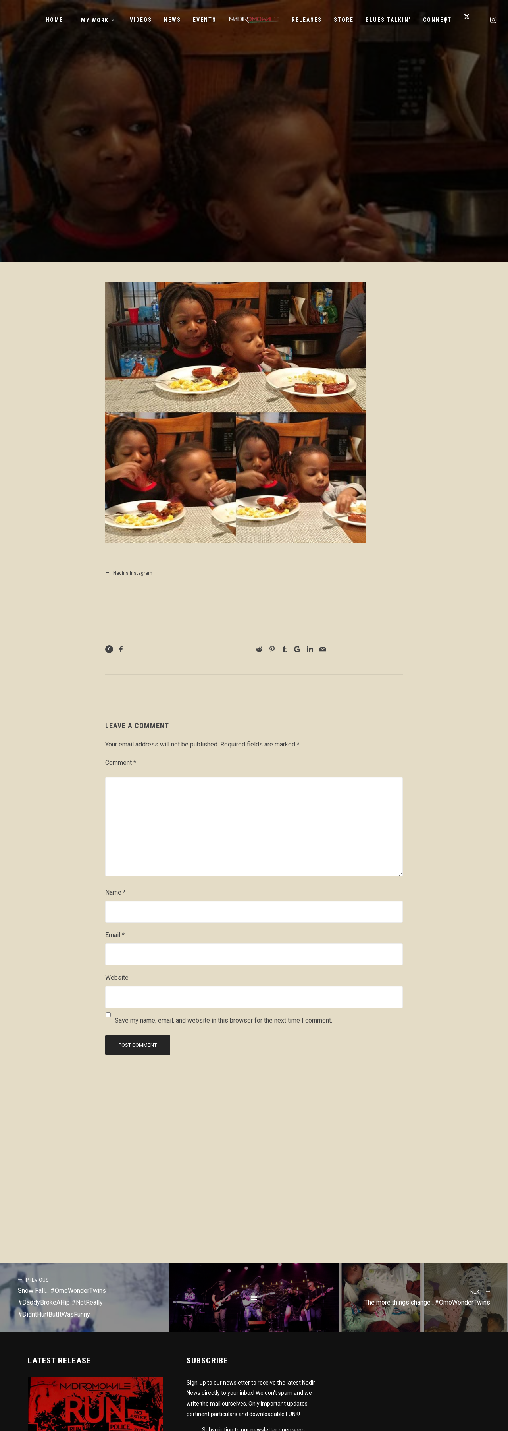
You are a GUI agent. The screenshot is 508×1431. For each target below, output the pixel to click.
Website (117, 977)
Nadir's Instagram (132, 573)
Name (115, 892)
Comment (120, 762)
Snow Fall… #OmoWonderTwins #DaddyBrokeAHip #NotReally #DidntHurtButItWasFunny (85, 1296)
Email (115, 935)
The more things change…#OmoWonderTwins (423, 1296)
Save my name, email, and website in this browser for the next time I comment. (223, 1020)
